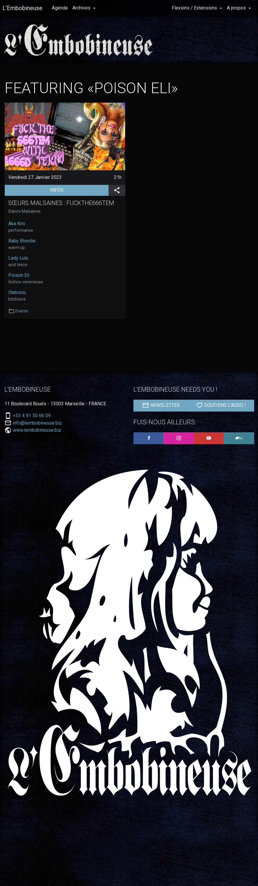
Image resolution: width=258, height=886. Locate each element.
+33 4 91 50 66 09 (32, 416)
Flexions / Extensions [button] (195, 8)
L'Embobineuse (22, 8)
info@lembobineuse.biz (37, 423)
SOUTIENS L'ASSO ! (221, 405)
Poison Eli (18, 275)
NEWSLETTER (161, 405)
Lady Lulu (18, 258)
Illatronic (17, 292)
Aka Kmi (16, 223)
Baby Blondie (22, 241)
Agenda (60, 8)
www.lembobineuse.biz (37, 430)
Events (21, 311)
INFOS (79, 189)
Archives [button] (82, 8)
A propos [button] (237, 8)
